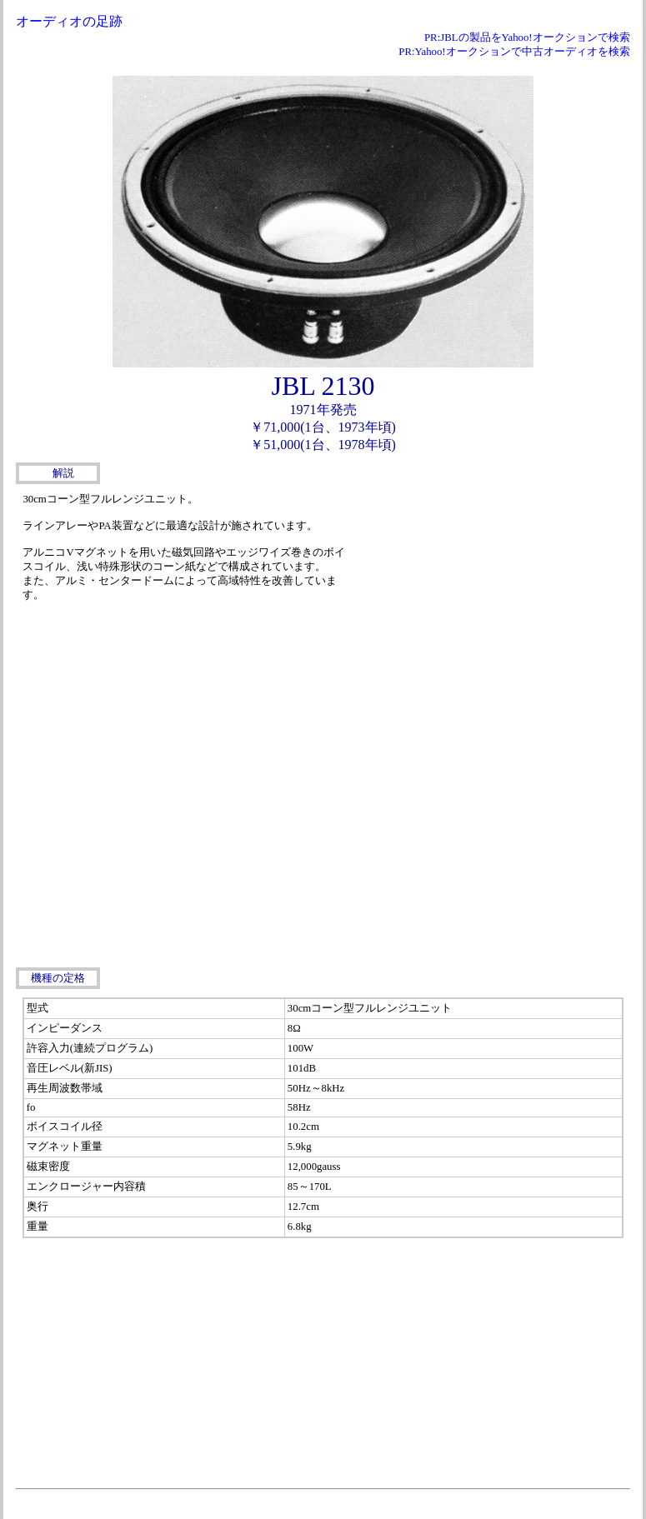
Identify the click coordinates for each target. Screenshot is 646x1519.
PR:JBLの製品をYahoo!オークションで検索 (527, 37)
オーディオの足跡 (69, 21)
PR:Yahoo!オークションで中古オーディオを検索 (513, 51)
